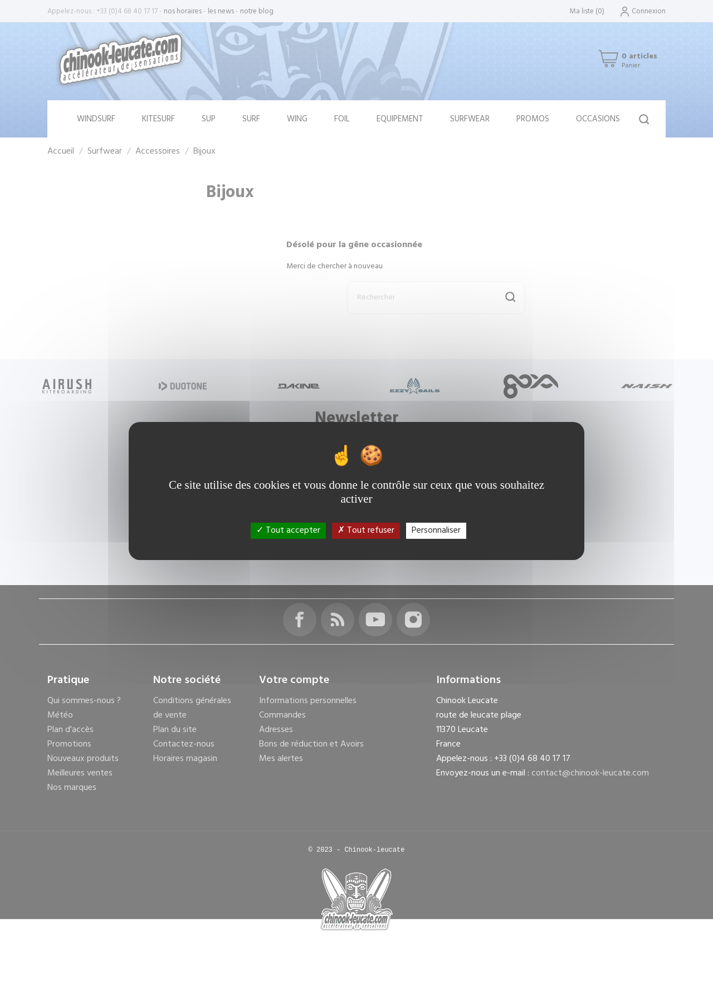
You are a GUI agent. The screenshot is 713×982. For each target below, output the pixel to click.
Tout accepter (288, 530)
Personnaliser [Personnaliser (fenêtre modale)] (436, 530)
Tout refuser (366, 530)
